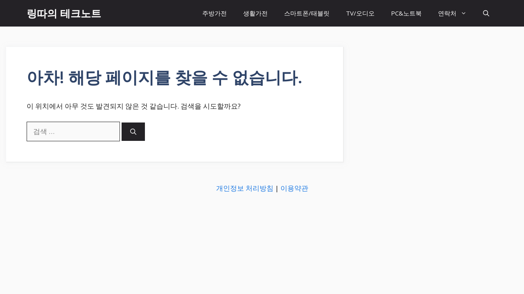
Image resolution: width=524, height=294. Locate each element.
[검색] (133, 131)
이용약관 (294, 188)
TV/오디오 (360, 13)
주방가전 (214, 13)
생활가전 (255, 13)
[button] (486, 13)
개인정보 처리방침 (244, 188)
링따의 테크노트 (64, 13)
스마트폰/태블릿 (307, 13)
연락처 (456, 13)
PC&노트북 (406, 13)
